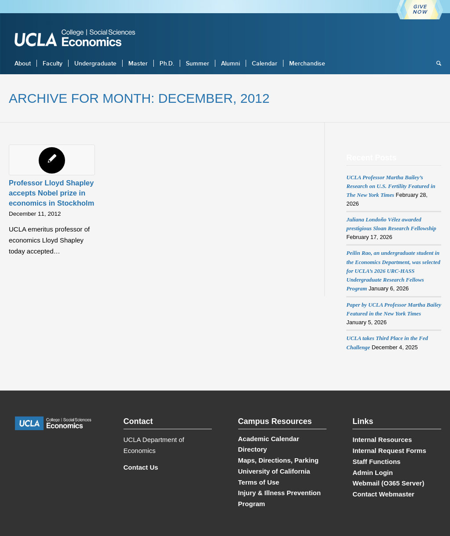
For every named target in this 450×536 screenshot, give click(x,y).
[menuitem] (22, 63)
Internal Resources (382, 439)
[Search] (436, 63)
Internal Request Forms (389, 450)
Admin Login (372, 472)
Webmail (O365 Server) (388, 483)
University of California (274, 471)
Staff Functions (376, 461)
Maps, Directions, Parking (278, 460)
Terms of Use (258, 482)
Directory (252, 449)
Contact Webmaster (383, 494)
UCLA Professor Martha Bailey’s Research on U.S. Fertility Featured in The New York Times (390, 186)
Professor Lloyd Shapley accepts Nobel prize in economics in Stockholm (51, 193)
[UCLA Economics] (79, 38)
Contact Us (140, 467)
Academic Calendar (268, 438)
